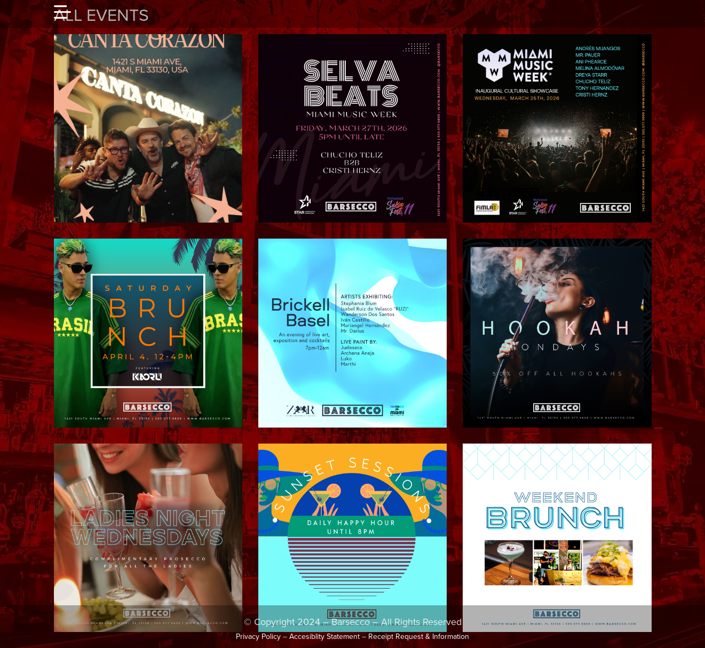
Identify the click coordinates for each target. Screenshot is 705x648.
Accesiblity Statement (324, 636)
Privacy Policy (258, 636)
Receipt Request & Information (418, 636)
